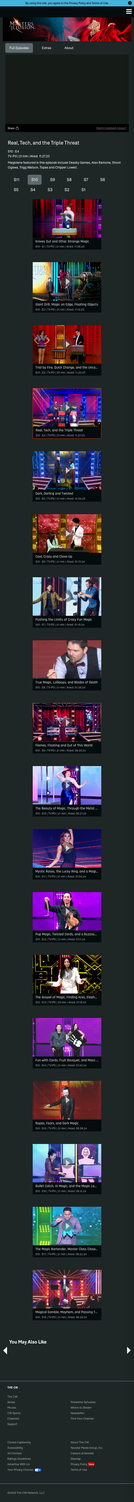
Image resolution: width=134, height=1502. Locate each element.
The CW (8, 11)
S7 (86, 179)
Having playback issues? (111, 128)
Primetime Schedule (83, 1402)
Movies (11, 1407)
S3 (50, 189)
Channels (13, 1418)
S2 (66, 189)
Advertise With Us (18, 1464)
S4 (32, 189)
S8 (69, 179)
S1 (83, 189)
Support (12, 1424)
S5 (16, 189)
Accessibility (15, 1447)
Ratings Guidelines (19, 1458)
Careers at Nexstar (82, 1453)
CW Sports (14, 1413)
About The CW (80, 1442)
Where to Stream (81, 1407)
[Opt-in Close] (130, 3)
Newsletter (77, 1413)
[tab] (19, 48)
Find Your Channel (82, 1418)
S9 (52, 179)
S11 (16, 179)
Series (11, 1402)
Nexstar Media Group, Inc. (87, 1447)
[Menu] (129, 11)
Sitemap (76, 1458)
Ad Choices (14, 1453)
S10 (34, 179)
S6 (102, 179)
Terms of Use (100, 3)
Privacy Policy (77, 3)
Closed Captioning (19, 1442)
